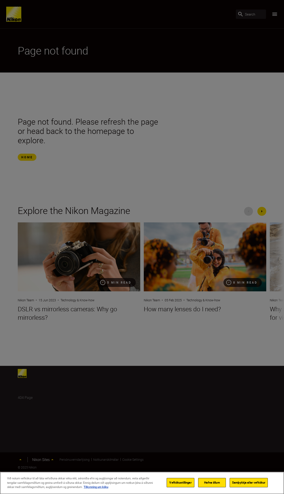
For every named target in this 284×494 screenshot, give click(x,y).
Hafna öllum (212, 483)
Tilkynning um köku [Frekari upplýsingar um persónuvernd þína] (96, 488)
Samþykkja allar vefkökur (248, 483)
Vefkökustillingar (180, 483)
